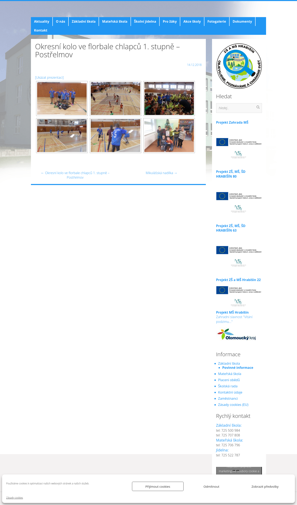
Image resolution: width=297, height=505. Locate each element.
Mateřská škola (114, 21)
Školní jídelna (145, 21)
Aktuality (41, 21)
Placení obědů (229, 380)
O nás (60, 21)
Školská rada (228, 386)
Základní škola (83, 21)
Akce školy (192, 21)
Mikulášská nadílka (161, 173)
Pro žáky (170, 21)
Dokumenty (242, 21)
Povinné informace (237, 367)
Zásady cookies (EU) (233, 404)
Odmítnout (211, 486)
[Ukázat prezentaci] (49, 77)
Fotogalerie (216, 21)
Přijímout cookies (157, 486)
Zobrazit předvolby (264, 486)
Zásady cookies (14, 497)
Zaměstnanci (228, 398)
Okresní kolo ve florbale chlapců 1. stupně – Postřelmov (75, 175)
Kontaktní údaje (230, 392)
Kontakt (40, 30)
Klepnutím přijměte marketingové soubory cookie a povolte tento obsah (239, 471)
